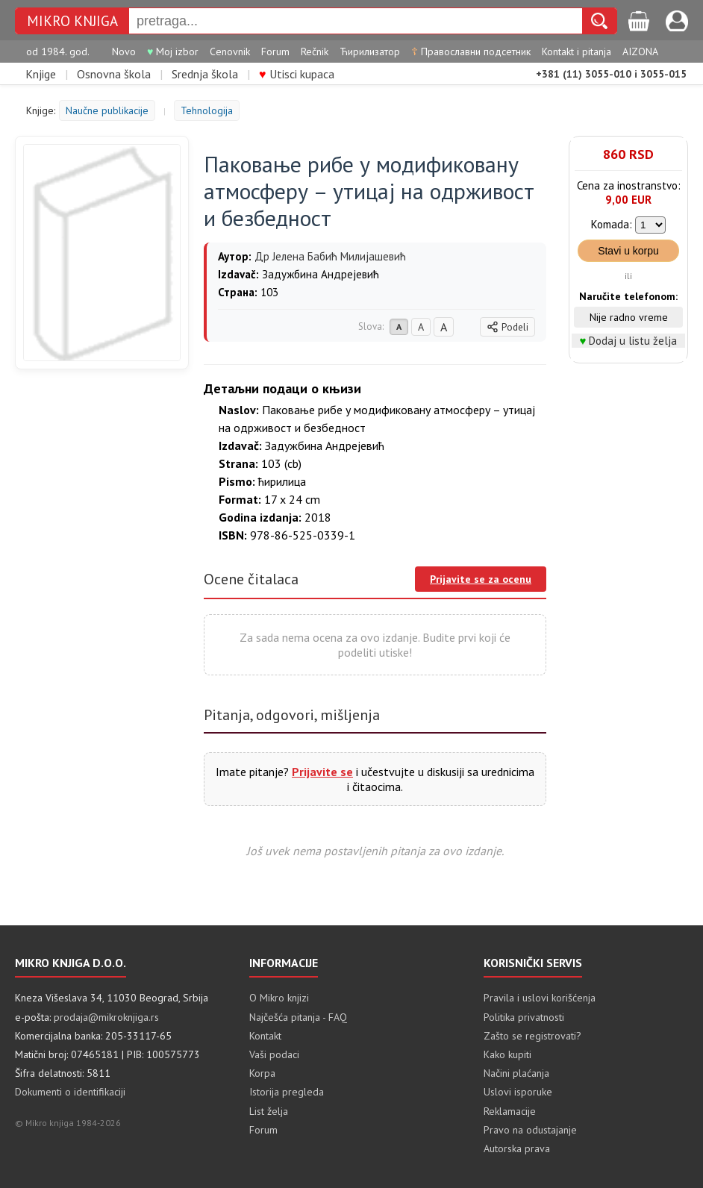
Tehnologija (207, 110)
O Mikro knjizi (279, 997)
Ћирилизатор (370, 51)
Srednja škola (205, 74)
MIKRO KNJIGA (72, 21)
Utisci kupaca (296, 74)
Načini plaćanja (516, 1073)
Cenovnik (230, 51)
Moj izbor (173, 51)
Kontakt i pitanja (576, 51)
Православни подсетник (471, 51)
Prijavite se (322, 771)
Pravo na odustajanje (530, 1130)
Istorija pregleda (286, 1091)
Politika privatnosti (524, 1017)
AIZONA (640, 51)
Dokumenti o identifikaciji (70, 1091)
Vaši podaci (274, 1054)
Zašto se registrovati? (532, 1035)
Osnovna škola (114, 74)
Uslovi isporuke (518, 1091)
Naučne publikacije (107, 110)
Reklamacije (510, 1111)
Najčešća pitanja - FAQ (298, 1017)
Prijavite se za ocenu (480, 579)
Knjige (40, 74)
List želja (268, 1111)
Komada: (611, 224)
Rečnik (314, 51)
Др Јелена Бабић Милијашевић (330, 256)
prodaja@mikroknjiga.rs (106, 1017)
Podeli (507, 327)
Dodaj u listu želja (633, 341)
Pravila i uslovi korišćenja (540, 997)
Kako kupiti (507, 1054)
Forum (275, 51)
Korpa (262, 1073)
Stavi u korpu (628, 251)
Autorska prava (517, 1148)
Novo (124, 51)
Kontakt (265, 1035)
